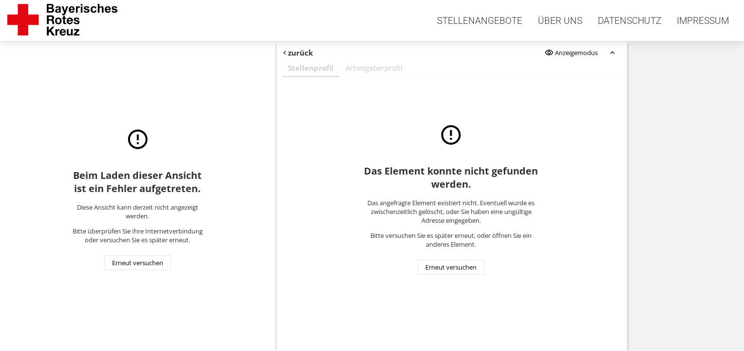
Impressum (703, 20)
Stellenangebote (479, 20)
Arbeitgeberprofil (373, 68)
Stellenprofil (311, 68)
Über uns (560, 20)
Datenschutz (629, 20)
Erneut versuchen (137, 262)
